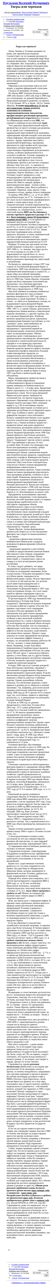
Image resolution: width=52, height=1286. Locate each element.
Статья (8, 35)
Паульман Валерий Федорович (26, 3)
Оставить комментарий (15, 19)
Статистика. (8, 32)
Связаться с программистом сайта (28, 1282)
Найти (36, 12)
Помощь (36, 14)
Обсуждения (17, 14)
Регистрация (27, 12)
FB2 (15, 37)
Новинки (27, 14)
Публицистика (18, 35)
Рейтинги (43, 12)
